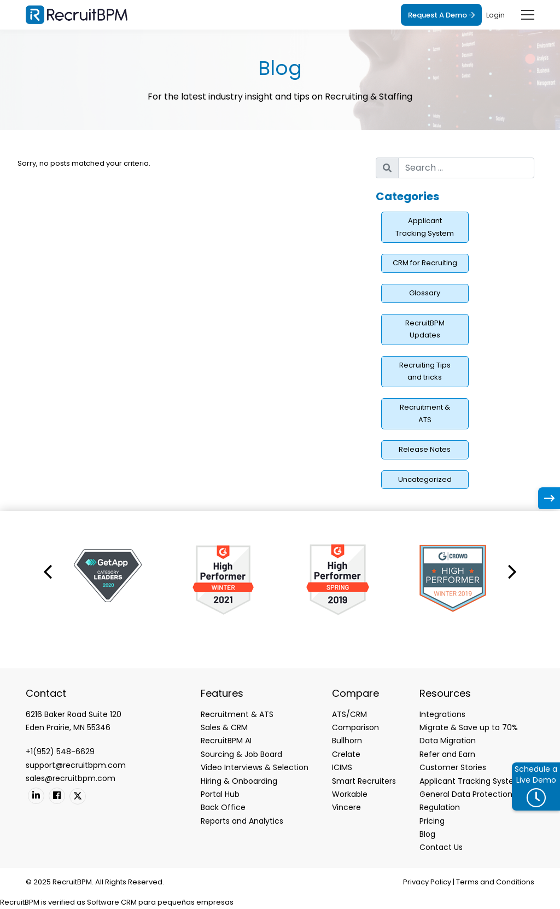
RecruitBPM (19, 902)
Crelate (346, 754)
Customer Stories (452, 767)
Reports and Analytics (242, 820)
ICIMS (342, 767)
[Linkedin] (36, 796)
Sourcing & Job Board (241, 754)
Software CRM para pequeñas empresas (160, 902)
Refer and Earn (447, 754)
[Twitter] (77, 796)
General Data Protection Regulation (465, 801)
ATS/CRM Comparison (355, 721)
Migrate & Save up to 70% (468, 727)
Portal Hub (220, 794)
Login (495, 15)
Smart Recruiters (364, 781)
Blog (427, 834)
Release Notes (425, 449)
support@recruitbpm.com (76, 765)
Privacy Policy (427, 882)
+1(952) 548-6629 (60, 751)
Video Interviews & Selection (254, 767)
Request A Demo (441, 15)
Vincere (346, 807)
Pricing (432, 820)
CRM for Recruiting (425, 263)
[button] (47, 571)
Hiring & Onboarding (239, 781)
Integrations (442, 714)
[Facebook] (57, 796)
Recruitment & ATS (425, 413)
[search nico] (466, 168)
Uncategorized (425, 479)
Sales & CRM (224, 727)
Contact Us (441, 847)
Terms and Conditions (495, 882)
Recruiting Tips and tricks (425, 371)
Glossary (424, 293)
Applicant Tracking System (424, 226)
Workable (350, 794)
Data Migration (447, 740)
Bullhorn (347, 740)
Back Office (223, 807)
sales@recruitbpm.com (70, 778)
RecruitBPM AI (226, 740)
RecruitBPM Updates (425, 329)
